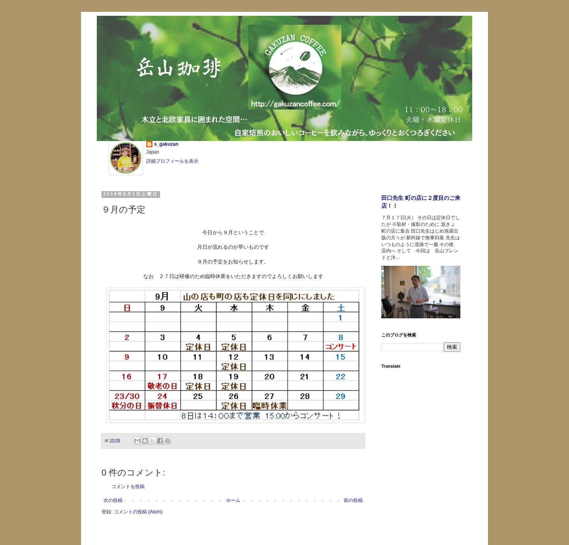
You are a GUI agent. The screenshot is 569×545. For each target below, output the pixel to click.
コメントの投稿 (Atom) (138, 512)
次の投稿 (113, 500)
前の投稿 (353, 500)
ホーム (233, 500)
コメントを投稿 (128, 486)
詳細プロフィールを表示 (172, 161)
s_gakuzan (166, 144)
